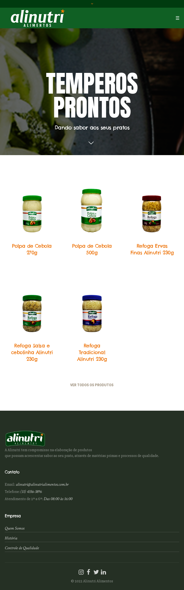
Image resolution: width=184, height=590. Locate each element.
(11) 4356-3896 (31, 491)
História (11, 538)
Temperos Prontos (32, 238)
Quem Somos (14, 528)
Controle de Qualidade (22, 548)
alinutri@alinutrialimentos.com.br (42, 484)
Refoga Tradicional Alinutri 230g (92, 352)
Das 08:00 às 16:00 (58, 499)
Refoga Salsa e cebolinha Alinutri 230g (32, 352)
